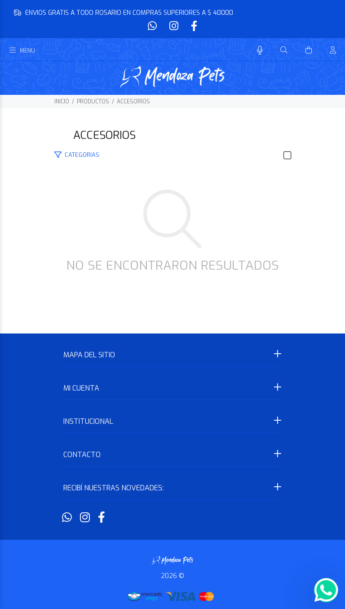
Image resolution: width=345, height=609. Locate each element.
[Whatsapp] (153, 26)
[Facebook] (193, 26)
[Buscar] (284, 50)
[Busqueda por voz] (260, 51)
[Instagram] (174, 26)
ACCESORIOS (133, 101)
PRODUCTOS (93, 101)
